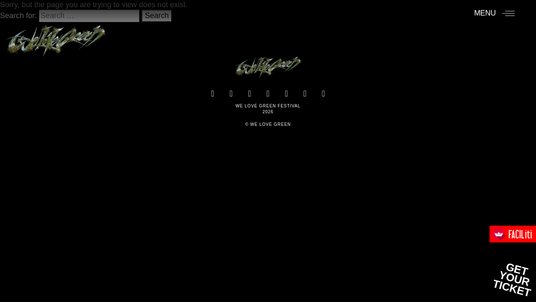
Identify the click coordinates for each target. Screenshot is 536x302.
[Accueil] (56, 36)
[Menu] (494, 13)
